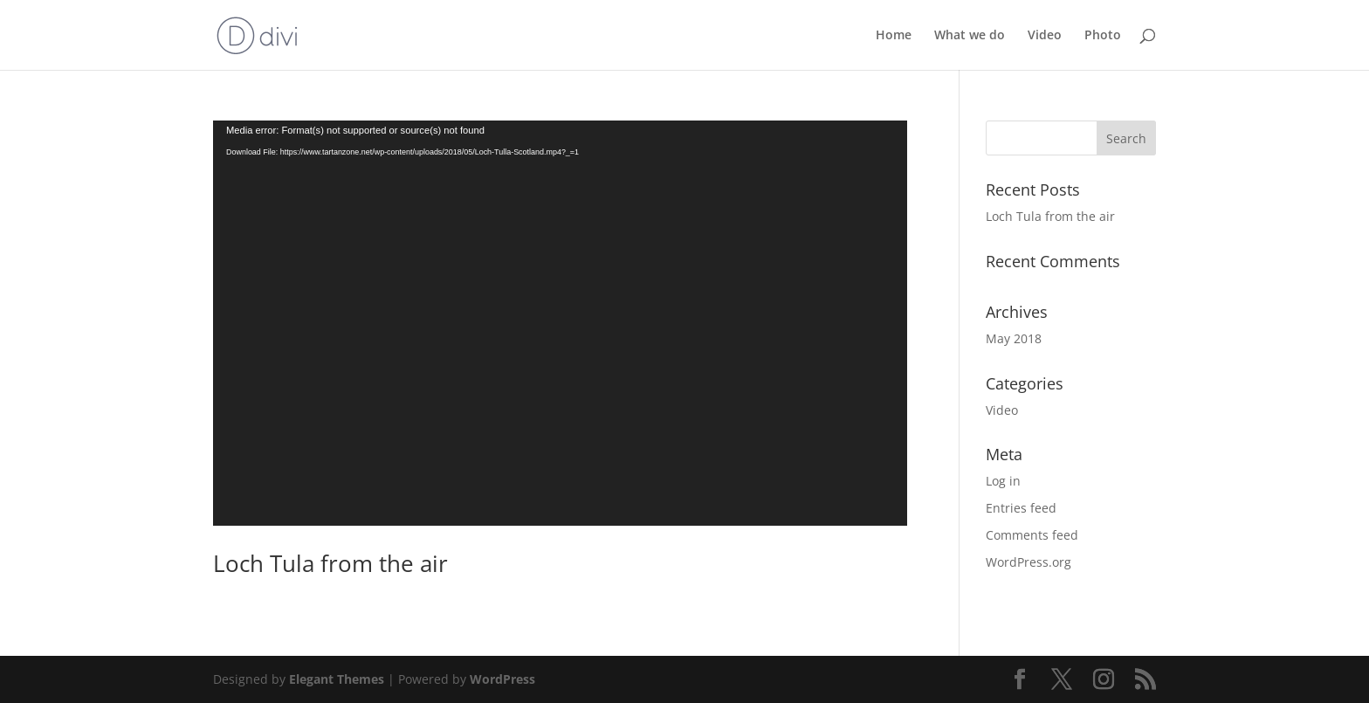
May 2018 (1014, 338)
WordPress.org (1028, 562)
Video (1045, 36)
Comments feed (1032, 535)
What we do (969, 36)
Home (894, 36)
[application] (560, 323)
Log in (1003, 480)
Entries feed (1021, 508)
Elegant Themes (336, 679)
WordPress (502, 679)
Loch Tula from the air (330, 563)
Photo (1102, 36)
